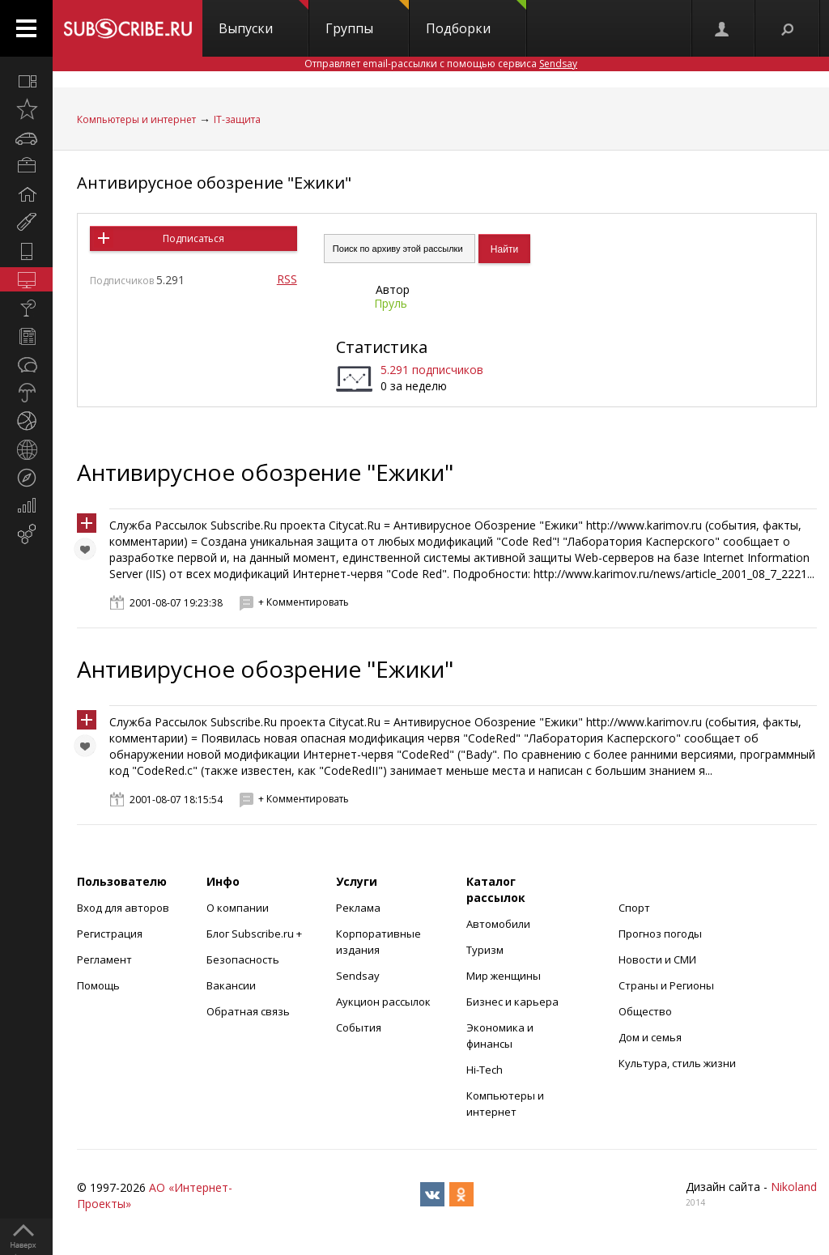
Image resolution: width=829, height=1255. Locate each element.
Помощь (98, 985)
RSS (287, 279)
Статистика (381, 347)
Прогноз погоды (660, 933)
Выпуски (263, 18)
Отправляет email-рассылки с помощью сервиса (440, 63)
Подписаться (193, 238)
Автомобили (498, 924)
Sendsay (358, 975)
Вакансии (231, 985)
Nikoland (794, 1186)
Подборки (476, 18)
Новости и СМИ (657, 959)
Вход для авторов (123, 907)
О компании (237, 907)
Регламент (104, 959)
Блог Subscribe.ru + (255, 933)
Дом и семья (650, 1037)
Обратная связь (248, 1011)
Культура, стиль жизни (677, 1063)
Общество (645, 1011)
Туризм (485, 949)
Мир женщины (503, 975)
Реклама (358, 907)
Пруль (390, 303)
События (358, 1027)
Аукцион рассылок (383, 1001)
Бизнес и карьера (512, 1001)
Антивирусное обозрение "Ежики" (214, 183)
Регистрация (109, 933)
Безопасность (242, 959)
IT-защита (237, 119)
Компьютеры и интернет (136, 119)
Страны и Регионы (666, 985)
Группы (367, 18)
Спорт (634, 907)
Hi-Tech (484, 1069)
